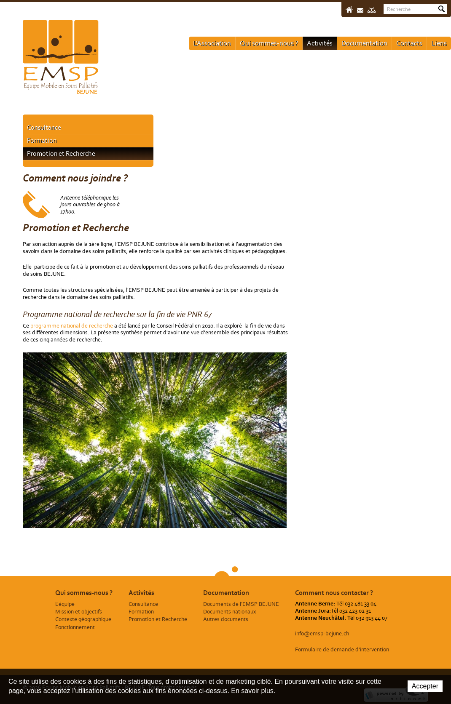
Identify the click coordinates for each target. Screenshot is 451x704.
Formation (41, 140)
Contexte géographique (83, 619)
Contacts (409, 43)
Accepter (425, 686)
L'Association (212, 43)
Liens (439, 43)
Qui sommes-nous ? (269, 43)
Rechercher (441, 9)
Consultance (44, 127)
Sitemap (372, 10)
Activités (320, 43)
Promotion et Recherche (61, 153)
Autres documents (225, 619)
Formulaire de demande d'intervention (342, 649)
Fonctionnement (75, 627)
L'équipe (65, 604)
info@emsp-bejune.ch (322, 633)
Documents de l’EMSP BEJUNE (241, 604)
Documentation (364, 43)
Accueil (349, 9)
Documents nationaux (229, 611)
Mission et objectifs (78, 611)
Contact (360, 10)
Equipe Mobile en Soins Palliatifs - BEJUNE (61, 57)
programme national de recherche (72, 325)
